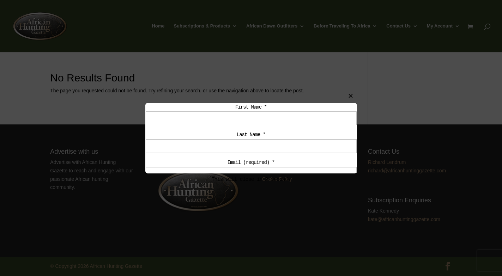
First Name (251, 107)
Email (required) (251, 164)
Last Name (251, 136)
